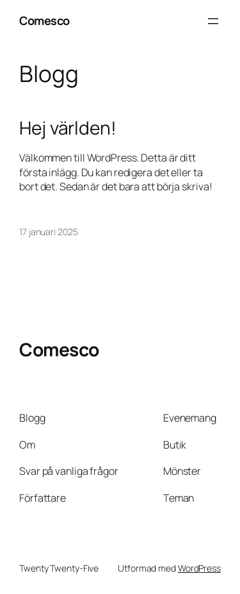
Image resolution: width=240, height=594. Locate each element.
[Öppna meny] (213, 21)
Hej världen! (67, 128)
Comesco (44, 20)
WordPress (199, 568)
